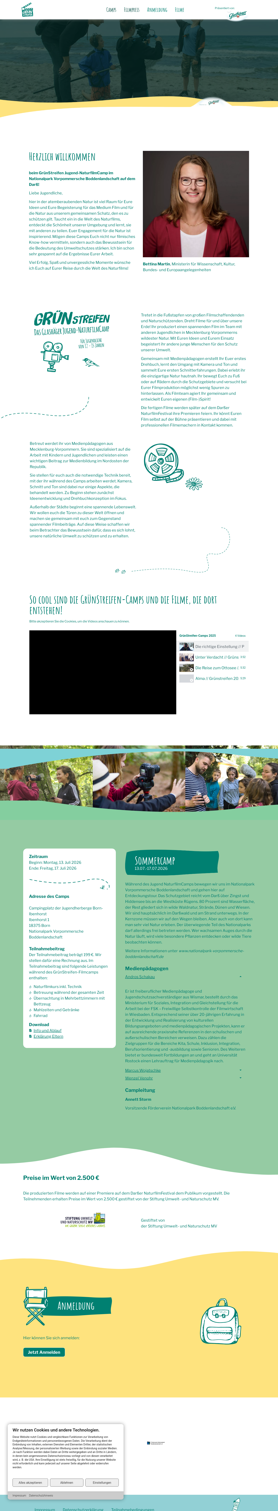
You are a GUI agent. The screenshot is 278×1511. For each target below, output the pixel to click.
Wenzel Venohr (139, 1078)
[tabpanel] (102, 672)
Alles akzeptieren (30, 1482)
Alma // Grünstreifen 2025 (217, 678)
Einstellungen (102, 1482)
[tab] (212, 646)
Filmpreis (131, 9)
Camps (111, 9)
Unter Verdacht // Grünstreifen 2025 (217, 657)
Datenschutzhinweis (41, 1495)
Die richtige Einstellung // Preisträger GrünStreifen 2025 (219, 646)
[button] (185, 979)
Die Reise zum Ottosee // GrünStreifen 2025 (217, 668)
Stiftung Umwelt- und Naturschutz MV (182, 1226)
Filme (179, 9)
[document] (66, 1453)
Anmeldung (157, 9)
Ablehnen (66, 1482)
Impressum (19, 1495)
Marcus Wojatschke (143, 1070)
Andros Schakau (140, 976)
